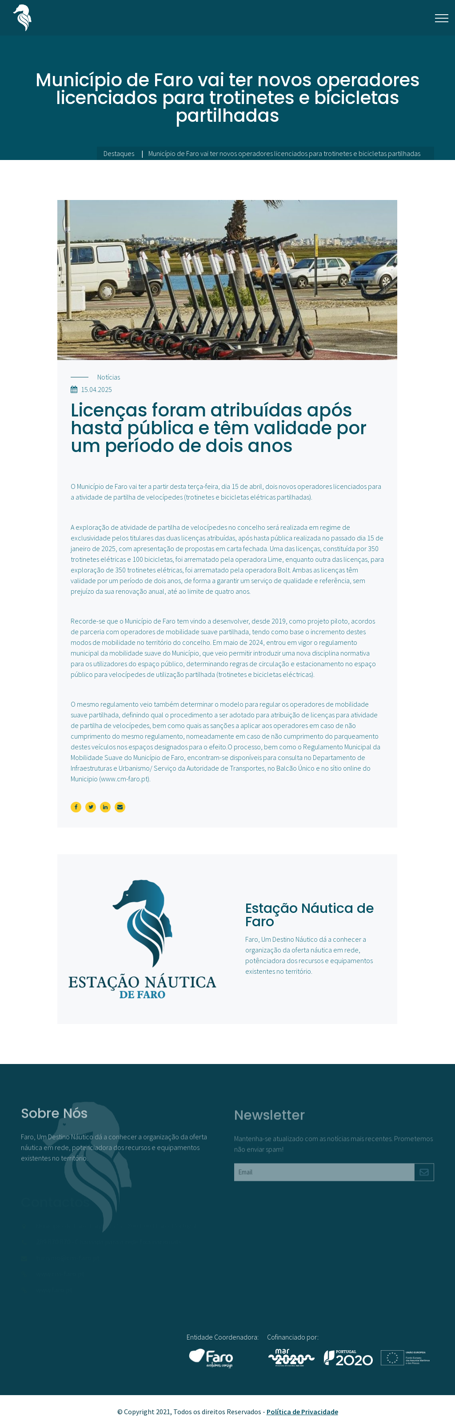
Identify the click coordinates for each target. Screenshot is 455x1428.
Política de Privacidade (302, 1411)
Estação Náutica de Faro (309, 915)
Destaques (119, 153)
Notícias (108, 376)
